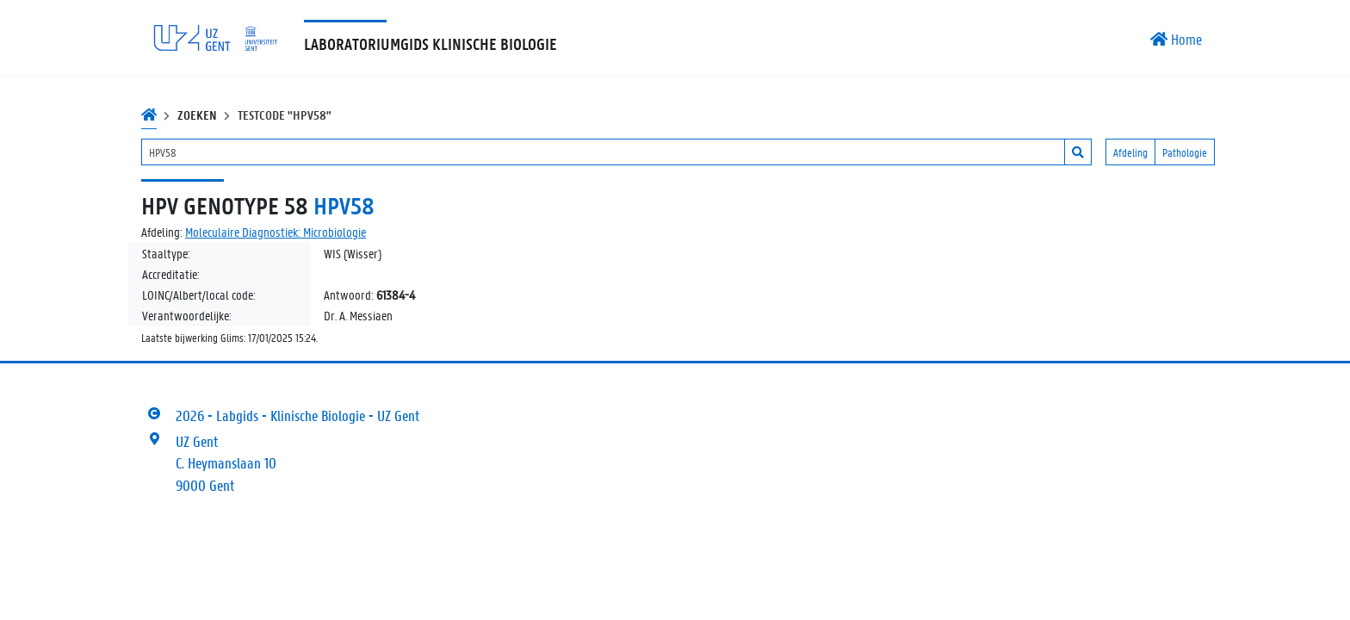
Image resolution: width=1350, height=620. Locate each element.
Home (1176, 38)
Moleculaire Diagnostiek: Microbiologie (275, 231)
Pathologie (1184, 152)
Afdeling (1130, 152)
